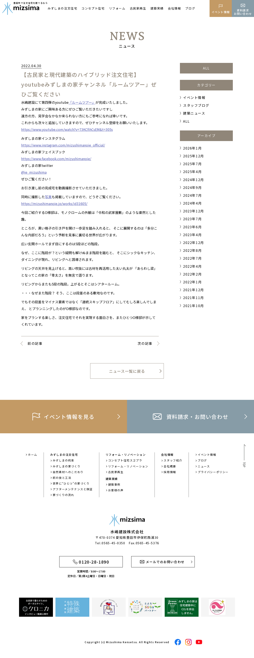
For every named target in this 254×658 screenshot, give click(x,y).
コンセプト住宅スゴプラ (125, 460)
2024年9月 (192, 187)
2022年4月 (192, 266)
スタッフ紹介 (173, 460)
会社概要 (170, 466)
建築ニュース (194, 113)
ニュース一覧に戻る (127, 371)
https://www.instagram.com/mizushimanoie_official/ (63, 145)
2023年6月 (192, 226)
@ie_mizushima (34, 172)
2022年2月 (192, 274)
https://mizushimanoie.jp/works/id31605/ (54, 203)
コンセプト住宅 (93, 8)
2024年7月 (192, 195)
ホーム (32, 455)
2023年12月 (193, 210)
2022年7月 (192, 258)
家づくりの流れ (63, 495)
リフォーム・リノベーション (128, 466)
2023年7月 (192, 218)
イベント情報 (194, 97)
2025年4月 (192, 171)
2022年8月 (192, 250)
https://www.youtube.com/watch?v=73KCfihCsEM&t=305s (67, 129)
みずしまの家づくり (66, 466)
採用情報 (170, 472)
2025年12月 (193, 155)
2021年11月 (193, 297)
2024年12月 (193, 179)
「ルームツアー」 (82, 102)
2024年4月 (192, 203)
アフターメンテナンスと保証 (73, 489)
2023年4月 (192, 234)
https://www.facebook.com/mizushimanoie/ (56, 158)
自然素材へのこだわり (68, 472)
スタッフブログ (196, 105)
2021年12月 (193, 289)
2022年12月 (193, 242)
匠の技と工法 (62, 478)
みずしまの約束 (63, 460)
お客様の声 (116, 490)
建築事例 (114, 484)
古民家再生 (138, 8)
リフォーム (117, 8)
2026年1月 (192, 148)
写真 (48, 196)
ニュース (204, 466)
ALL (206, 68)
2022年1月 (192, 281)
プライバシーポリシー (213, 472)
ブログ (190, 8)
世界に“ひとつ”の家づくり (71, 483)
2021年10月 (193, 305)
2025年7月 (192, 163)
